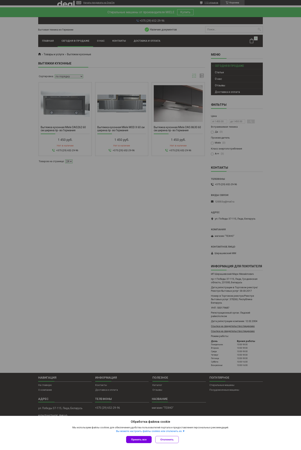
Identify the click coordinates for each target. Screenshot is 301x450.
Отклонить (167, 439)
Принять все (139, 439)
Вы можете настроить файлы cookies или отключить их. (149, 431)
